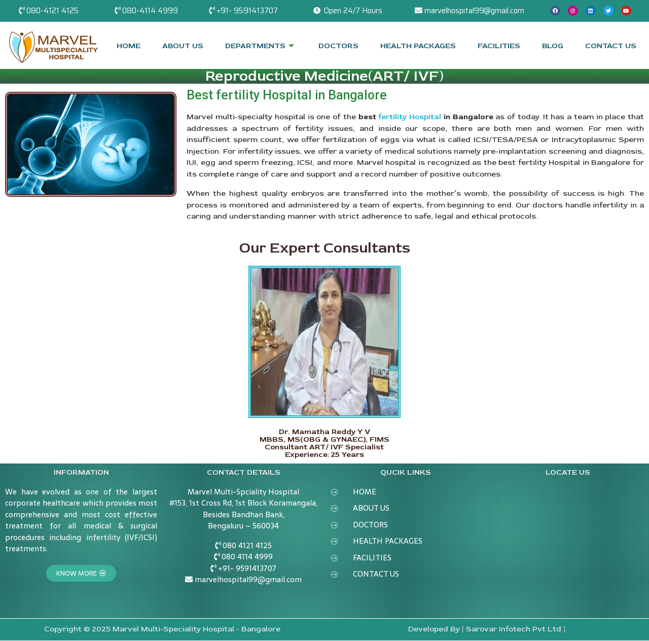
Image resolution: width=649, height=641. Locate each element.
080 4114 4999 (247, 556)
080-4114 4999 (150, 11)
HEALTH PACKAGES (418, 45)
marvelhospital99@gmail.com (474, 11)
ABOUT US (183, 45)
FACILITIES (498, 45)
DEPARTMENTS (261, 45)
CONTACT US (610, 45)
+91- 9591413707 (247, 11)
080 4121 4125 (247, 545)
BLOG (552, 45)
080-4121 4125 (52, 11)
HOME (128, 45)
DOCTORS (338, 45)
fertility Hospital (409, 117)
